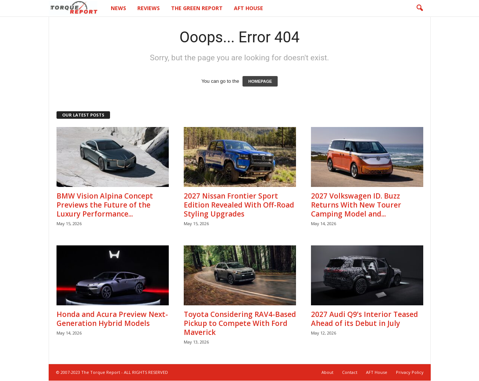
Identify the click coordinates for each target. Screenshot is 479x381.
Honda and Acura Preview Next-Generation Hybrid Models (112, 318)
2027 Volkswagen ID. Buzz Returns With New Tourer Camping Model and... (356, 205)
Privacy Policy (410, 372)
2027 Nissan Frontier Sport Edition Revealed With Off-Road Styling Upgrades (239, 205)
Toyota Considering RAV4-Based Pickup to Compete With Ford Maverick (240, 323)
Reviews (148, 8)
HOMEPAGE (260, 81)
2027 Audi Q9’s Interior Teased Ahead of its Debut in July (364, 318)
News (118, 8)
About (327, 372)
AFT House (248, 8)
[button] (419, 8)
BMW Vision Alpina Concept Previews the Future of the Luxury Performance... (105, 205)
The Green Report (197, 8)
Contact (349, 372)
